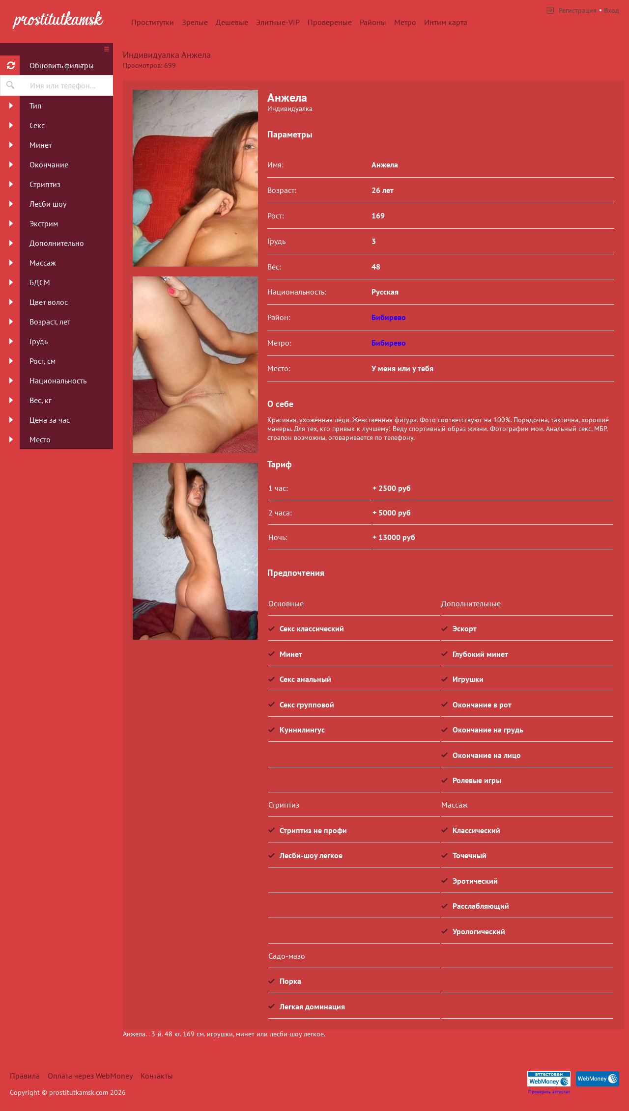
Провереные (330, 22)
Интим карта (445, 22)
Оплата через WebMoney (90, 1076)
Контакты (157, 1076)
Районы (373, 22)
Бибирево (389, 317)
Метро (405, 22)
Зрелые (195, 22)
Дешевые (232, 22)
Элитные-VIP (278, 22)
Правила (25, 1076)
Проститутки (152, 22)
